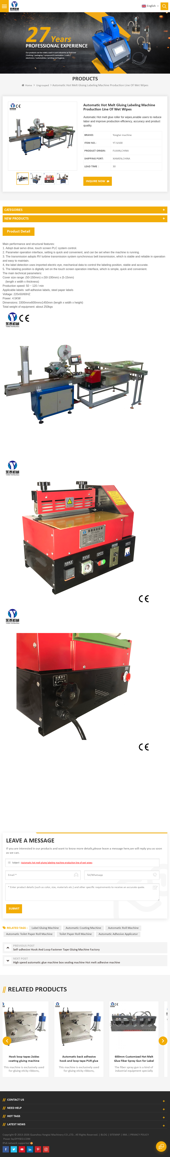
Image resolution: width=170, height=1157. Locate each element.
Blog (104, 1134)
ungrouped (42, 85)
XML (125, 1134)
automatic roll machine (123, 928)
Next (163, 1040)
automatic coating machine (83, 928)
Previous (7, 1040)
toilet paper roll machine (75, 934)
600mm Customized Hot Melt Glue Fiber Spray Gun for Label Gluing (140, 1059)
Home (27, 85)
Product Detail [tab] (18, 232)
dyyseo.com (22, 1139)
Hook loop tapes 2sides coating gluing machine (30, 1059)
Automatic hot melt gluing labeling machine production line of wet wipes (56, 863)
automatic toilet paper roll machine (29, 934)
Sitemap (115, 1134)
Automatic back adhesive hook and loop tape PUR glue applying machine (85, 1059)
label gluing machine (45, 928)
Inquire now (95, 181)
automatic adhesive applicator (118, 934)
